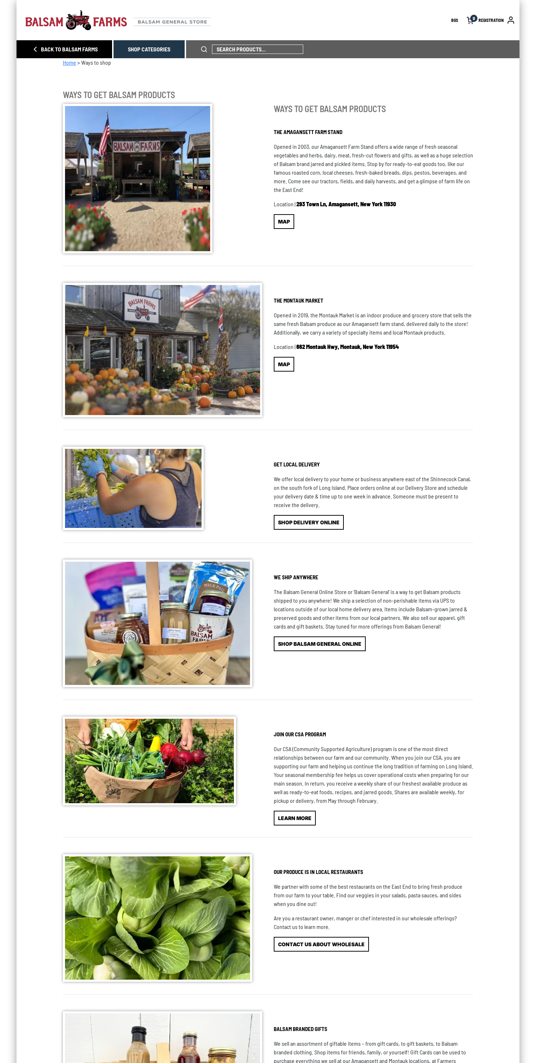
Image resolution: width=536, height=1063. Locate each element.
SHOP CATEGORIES (149, 49)
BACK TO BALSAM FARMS (64, 49)
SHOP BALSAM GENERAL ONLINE (319, 644)
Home (69, 62)
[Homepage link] (238, 20)
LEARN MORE (294, 818)
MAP (284, 221)
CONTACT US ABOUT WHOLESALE (321, 944)
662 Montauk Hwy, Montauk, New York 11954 (347, 346)
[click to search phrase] (204, 49)
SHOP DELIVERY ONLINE (308, 522)
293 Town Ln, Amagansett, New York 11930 (346, 204)
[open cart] (470, 20)
